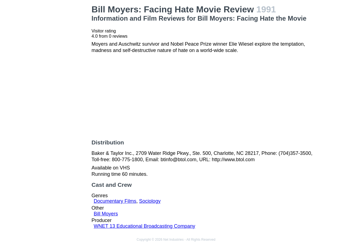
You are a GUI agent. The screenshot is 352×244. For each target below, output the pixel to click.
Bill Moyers (106, 213)
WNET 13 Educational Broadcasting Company (144, 226)
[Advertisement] (61, 86)
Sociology (150, 201)
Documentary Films (115, 201)
